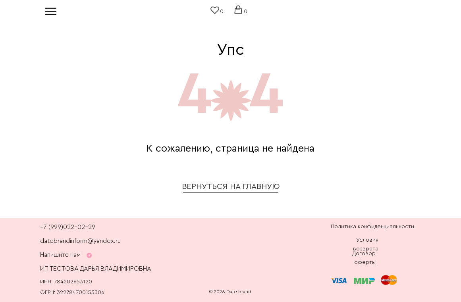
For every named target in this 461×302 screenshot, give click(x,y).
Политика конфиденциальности (372, 226)
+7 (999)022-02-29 (67, 227)
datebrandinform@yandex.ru (80, 241)
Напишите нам (60, 255)
